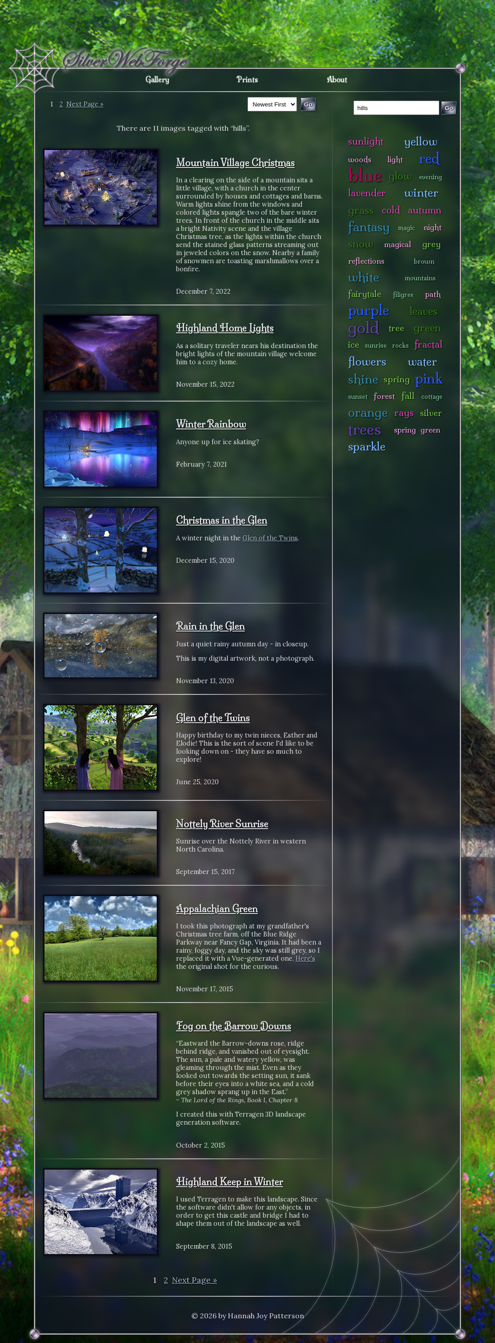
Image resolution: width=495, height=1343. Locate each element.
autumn (425, 210)
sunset (357, 397)
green (427, 327)
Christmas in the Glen (221, 520)
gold (363, 327)
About (337, 79)
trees (364, 429)
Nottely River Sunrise (222, 824)
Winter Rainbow (211, 424)
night (433, 227)
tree (396, 327)
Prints (247, 79)
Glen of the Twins (270, 538)
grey (431, 244)
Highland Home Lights (225, 328)
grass (361, 209)
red (429, 158)
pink (428, 378)
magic (406, 228)
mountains (420, 278)
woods (359, 159)
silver (431, 412)
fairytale (364, 293)
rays (404, 412)
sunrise (376, 345)
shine (363, 379)
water (422, 361)
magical (397, 244)
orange (368, 412)
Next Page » (85, 104)
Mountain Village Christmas (235, 162)
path (433, 294)
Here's (305, 958)
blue (365, 175)
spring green (417, 429)
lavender (367, 193)
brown (424, 261)
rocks (400, 345)
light (395, 159)
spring (397, 379)
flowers (367, 361)
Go (449, 108)
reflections (366, 260)
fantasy (369, 226)
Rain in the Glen (210, 626)
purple (368, 310)
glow (400, 175)
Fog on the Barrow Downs (233, 1026)
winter (421, 192)
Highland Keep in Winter (229, 1182)
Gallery (157, 79)
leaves (424, 311)
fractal (428, 344)
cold (391, 210)
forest (384, 396)
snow (360, 243)
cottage (431, 397)
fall (408, 395)
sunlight (366, 141)
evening (430, 177)
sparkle (366, 446)
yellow (421, 141)
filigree (403, 295)
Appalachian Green (217, 908)
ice (353, 344)
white (363, 277)
